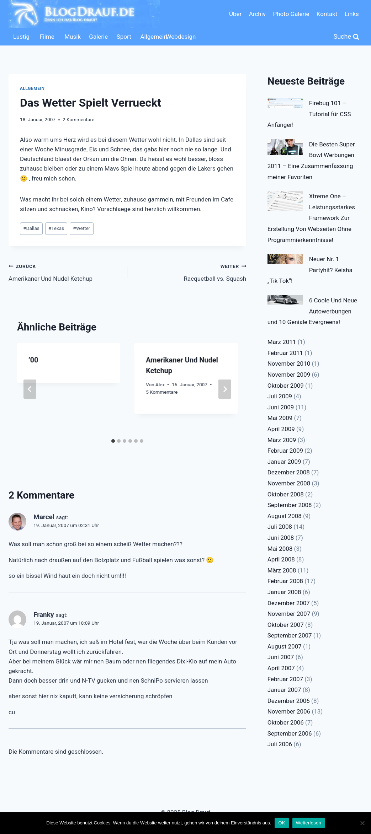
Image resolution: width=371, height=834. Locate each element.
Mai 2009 (280, 417)
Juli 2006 (279, 744)
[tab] (113, 441)
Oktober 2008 (285, 494)
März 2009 (281, 439)
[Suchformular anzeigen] (346, 36)
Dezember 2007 (288, 603)
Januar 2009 (284, 461)
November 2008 (289, 483)
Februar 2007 (285, 679)
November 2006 (289, 711)
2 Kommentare (78, 119)
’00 (33, 360)
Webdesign (177, 36)
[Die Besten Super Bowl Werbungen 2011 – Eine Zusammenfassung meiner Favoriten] (285, 147)
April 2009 (281, 428)
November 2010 (289, 363)
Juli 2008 (279, 526)
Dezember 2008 (288, 472)
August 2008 (284, 516)
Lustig (21, 36)
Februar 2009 (285, 450)
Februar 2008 (285, 581)
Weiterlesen (308, 822)
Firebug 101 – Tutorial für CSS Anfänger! (309, 113)
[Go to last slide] (29, 389)
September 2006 (289, 733)
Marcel (43, 517)
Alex (160, 384)
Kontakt (327, 13)
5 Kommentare (161, 392)
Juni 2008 (280, 537)
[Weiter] (224, 389)
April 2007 (281, 668)
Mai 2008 (280, 548)
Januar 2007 (284, 689)
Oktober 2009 (285, 385)
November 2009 (289, 374)
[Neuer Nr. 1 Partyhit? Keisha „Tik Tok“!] (285, 259)
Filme (46, 36)
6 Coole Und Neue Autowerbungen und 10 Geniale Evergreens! (312, 311)
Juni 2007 (280, 657)
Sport (124, 36)
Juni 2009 (280, 407)
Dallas (31, 228)
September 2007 (289, 635)
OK (281, 822)
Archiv (257, 13)
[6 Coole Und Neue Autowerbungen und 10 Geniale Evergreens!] (285, 300)
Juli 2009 (279, 396)
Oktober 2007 (285, 624)
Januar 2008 (284, 592)
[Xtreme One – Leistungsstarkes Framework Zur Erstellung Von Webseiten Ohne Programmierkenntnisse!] (285, 201)
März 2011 (281, 341)
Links (352, 13)
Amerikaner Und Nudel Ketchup (65, 271)
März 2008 (281, 570)
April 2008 (281, 559)
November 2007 (289, 613)
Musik (72, 36)
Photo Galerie (291, 13)
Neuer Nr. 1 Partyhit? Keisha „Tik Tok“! (310, 269)
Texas (56, 228)
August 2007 (284, 646)
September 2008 (289, 505)
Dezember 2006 (288, 700)
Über (235, 13)
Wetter (81, 228)
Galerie (98, 36)
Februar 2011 (285, 352)
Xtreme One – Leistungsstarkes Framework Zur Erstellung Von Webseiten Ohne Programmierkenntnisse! (311, 218)
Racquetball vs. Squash (189, 271)
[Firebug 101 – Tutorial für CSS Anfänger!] (285, 103)
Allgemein (151, 36)
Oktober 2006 (285, 722)
